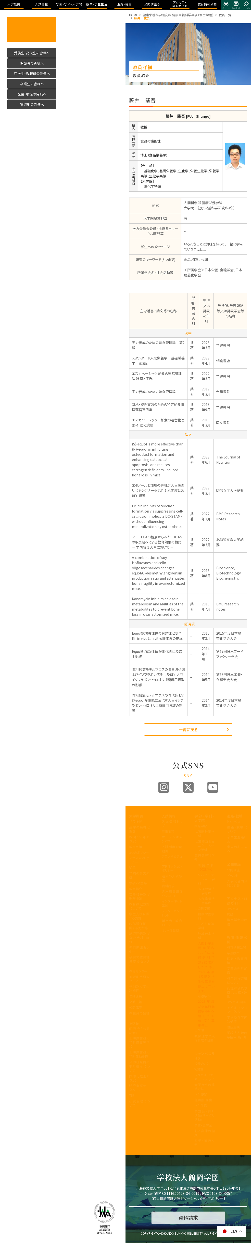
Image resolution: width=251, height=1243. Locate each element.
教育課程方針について (139, 906)
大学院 (199, 1030)
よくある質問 (170, 930)
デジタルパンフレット (172, 913)
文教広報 (135, 1002)
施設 (230, 914)
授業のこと (201, 1063)
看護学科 (206, 867)
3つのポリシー (139, 852)
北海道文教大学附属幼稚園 (139, 1054)
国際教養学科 (206, 833)
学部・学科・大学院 (204, 818)
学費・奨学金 (203, 1125)
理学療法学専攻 (208, 890)
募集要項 (168, 831)
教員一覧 (225, 15)
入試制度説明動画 (172, 848)
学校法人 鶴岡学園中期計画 (237, 1034)
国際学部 (200, 826)
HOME (133, 15)
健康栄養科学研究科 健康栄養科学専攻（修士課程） (178, 15)
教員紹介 (135, 888)
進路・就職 (234, 816)
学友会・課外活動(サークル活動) (204, 1115)
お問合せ (236, 5)
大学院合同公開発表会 (237, 883)
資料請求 (168, 886)
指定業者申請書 (237, 921)
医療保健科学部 (204, 857)
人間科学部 (202, 908)
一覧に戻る (188, 729)
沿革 (132, 867)
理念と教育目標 (237, 960)
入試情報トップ (172, 823)
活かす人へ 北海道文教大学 (31, 29)
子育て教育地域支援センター (139, 961)
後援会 (134, 1023)
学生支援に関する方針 (139, 916)
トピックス (233, 821)
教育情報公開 (237, 939)
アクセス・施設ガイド (237, 900)
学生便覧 (200, 1094)
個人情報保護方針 (166, 1198)
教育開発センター (139, 949)
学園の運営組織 (139, 875)
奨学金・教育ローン (172, 922)
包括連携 (135, 996)
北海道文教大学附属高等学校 (139, 1042)
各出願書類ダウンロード (172, 893)
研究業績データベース (139, 1087)
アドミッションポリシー (172, 868)
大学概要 (136, 816)
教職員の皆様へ (139, 1015)
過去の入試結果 (172, 878)
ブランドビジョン (172, 858)
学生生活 (200, 1105)
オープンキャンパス (172, 839)
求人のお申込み (237, 848)
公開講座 (135, 1007)
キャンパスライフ (204, 1055)
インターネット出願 (172, 903)
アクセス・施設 (237, 1002)
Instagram (164, 787)
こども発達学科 (206, 925)
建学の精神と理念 (139, 829)
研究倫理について (139, 1103)
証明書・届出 (203, 1100)
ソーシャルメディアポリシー (204, 1198)
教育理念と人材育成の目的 (204, 1038)
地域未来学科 (206, 935)
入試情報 (169, 816)
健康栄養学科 (206, 916)
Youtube (213, 787)
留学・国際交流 (204, 1142)
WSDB (198, 1069)
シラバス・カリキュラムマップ (204, 1076)
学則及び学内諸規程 (139, 988)
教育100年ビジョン (139, 839)
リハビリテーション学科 (206, 879)
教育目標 (135, 846)
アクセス (226, 5)
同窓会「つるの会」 (139, 1030)
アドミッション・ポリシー (237, 1009)
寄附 (132, 1095)
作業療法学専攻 (208, 900)
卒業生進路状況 (237, 839)
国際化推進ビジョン (139, 1078)
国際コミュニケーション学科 (206, 845)
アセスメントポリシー (139, 860)
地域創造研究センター (139, 978)
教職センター (138, 971)
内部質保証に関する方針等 (139, 925)
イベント (232, 875)
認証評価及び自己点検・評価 (139, 937)
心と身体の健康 (204, 1133)
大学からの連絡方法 (204, 1086)
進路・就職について (237, 829)
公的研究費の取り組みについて (139, 1066)
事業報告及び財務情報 (139, 896)
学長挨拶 (135, 821)
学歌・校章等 (138, 883)
